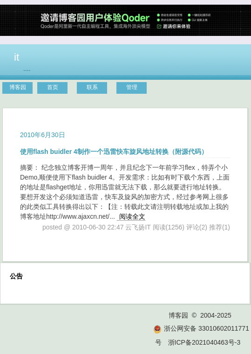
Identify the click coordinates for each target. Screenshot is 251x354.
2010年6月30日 (42, 135)
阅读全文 (132, 216)
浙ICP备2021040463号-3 (204, 342)
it (16, 57)
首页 (52, 87)
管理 (131, 87)
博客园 (17, 87)
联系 (92, 87)
